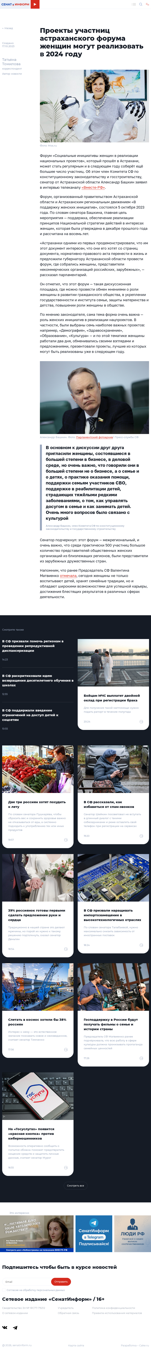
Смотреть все (75, 1185)
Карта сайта (76, 1345)
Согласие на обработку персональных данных (36, 1290)
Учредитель (66, 1307)
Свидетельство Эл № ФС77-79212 (23, 1307)
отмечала (68, 575)
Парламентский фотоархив (94, 437)
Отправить (61, 1281)
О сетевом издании (15, 1313)
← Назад (7, 28)
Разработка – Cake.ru (135, 1345)
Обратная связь (68, 1313)
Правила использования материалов (117, 1313)
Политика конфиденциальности (113, 1307)
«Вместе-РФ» (93, 187)
